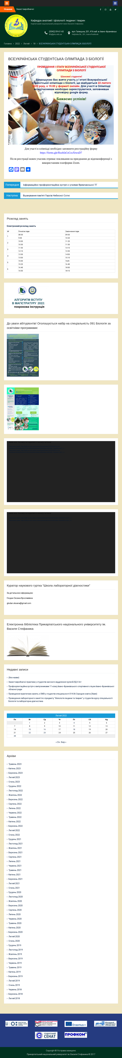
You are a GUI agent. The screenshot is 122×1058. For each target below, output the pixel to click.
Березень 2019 (16, 976)
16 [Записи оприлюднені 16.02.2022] (45, 729)
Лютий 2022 (14, 830)
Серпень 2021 (15, 857)
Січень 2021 (14, 888)
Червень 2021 (15, 866)
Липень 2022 (15, 808)
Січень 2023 (14, 782)
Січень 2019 (14, 985)
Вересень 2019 (16, 958)
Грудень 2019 (15, 945)
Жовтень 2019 (15, 954)
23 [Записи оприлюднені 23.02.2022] (45, 733)
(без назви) (14, 677)
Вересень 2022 (16, 799)
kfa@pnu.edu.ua (55, 34)
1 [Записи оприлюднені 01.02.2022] (29, 723)
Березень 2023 (16, 773)
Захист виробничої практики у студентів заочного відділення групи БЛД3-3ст (45, 682)
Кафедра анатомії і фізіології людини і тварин (58, 20)
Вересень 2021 (16, 852)
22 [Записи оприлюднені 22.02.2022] (30, 733)
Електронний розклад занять (21, 226)
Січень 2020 (14, 941)
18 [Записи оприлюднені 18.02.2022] (74, 729)
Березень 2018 (16, 994)
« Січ (58, 742)
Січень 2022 (14, 835)
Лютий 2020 (14, 936)
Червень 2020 (15, 919)
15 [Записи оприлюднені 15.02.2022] (30, 729)
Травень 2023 (15, 764)
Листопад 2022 (16, 790)
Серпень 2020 (15, 910)
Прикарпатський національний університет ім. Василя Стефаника (57, 1054)
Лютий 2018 (14, 998)
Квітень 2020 (15, 928)
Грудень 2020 (15, 892)
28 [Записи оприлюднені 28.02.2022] (15, 736)
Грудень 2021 (15, 839)
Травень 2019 (15, 967)
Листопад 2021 (16, 844)
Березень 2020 (16, 932)
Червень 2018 (15, 989)
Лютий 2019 (14, 981)
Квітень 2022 (15, 821)
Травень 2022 (15, 817)
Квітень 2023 (15, 768)
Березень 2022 (16, 826)
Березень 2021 (16, 879)
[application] (61, 471)
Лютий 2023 (14, 777)
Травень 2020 (15, 923)
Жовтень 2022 (15, 795)
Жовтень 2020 (15, 901)
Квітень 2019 (15, 972)
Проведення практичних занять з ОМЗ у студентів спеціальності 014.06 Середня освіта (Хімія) (53, 694)
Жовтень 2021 (15, 848)
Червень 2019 (15, 963)
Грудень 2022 (15, 786)
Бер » (63, 742)
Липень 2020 (15, 914)
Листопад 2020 (16, 897)
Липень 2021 (15, 861)
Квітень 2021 (15, 874)
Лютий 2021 (14, 883)
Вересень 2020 (16, 905)
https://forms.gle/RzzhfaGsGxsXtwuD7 (61, 152)
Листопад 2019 (16, 950)
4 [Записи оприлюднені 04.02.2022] (74, 723)
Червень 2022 (15, 813)
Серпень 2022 (15, 804)
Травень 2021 (15, 870)
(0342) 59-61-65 (56, 31)
